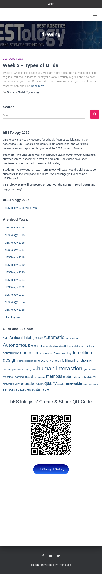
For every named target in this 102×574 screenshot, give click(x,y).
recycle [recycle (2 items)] (60, 384)
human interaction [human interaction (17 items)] (59, 368)
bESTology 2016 (15, 242)
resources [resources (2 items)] (87, 384)
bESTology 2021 (15, 279)
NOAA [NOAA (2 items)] (17, 384)
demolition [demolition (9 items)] (82, 352)
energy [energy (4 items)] (56, 360)
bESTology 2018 (15, 257)
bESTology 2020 (15, 272)
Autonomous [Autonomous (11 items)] (16, 345)
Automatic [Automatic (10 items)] (53, 337)
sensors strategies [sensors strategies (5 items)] (17, 389)
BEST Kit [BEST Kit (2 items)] (35, 346)
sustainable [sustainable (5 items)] (40, 389)
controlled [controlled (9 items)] (30, 352)
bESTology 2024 (15, 302)
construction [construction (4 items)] (11, 353)
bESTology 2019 (13, 59)
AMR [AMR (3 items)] (6, 338)
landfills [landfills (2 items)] (92, 370)
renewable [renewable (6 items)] (73, 383)
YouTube (50, 556)
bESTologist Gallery (51, 469)
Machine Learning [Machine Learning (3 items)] (13, 376)
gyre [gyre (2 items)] (90, 361)
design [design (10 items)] (10, 360)
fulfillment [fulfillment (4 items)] (68, 360)
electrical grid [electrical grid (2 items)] (31, 361)
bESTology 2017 (15, 249)
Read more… (39, 85)
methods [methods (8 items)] (54, 376)
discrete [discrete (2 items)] (21, 361)
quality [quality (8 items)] (50, 383)
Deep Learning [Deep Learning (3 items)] (62, 353)
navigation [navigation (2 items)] (83, 377)
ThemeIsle (64, 564)
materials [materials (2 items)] (41, 377)
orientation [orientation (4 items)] (28, 383)
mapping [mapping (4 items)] (30, 376)
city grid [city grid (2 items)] (62, 346)
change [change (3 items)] (44, 346)
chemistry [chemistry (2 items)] (53, 346)
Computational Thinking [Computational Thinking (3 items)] (80, 346)
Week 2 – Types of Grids (30, 65)
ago (33, 92)
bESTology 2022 (15, 287)
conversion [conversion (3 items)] (46, 353)
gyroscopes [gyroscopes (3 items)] (9, 369)
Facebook (43, 556)
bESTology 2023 (15, 294)
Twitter (58, 556)
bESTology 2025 (15, 309)
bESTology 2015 (15, 235)
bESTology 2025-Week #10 (21, 207)
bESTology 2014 (15, 227)
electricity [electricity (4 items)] (44, 360)
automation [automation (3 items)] (71, 338)
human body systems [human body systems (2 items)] (27, 370)
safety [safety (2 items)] (95, 384)
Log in (51, 4)
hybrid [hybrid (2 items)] (86, 370)
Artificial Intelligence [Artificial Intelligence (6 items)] (26, 337)
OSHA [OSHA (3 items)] (40, 383)
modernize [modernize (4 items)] (70, 376)
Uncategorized (13, 317)
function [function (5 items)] (82, 360)
